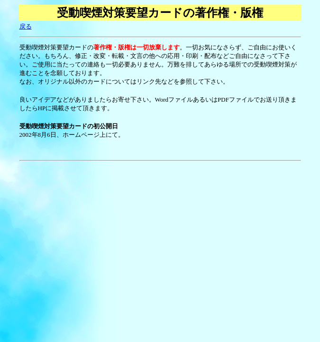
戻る (25, 26)
